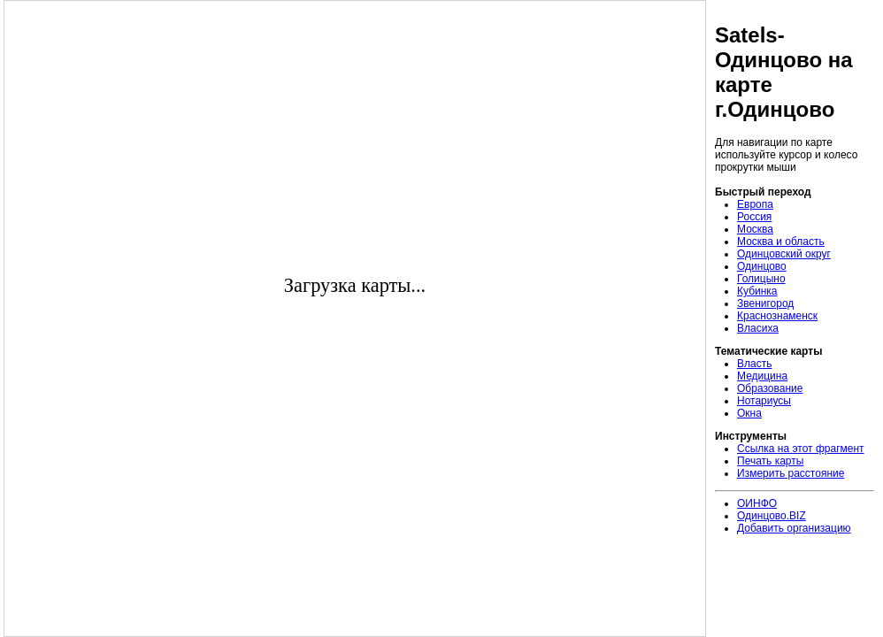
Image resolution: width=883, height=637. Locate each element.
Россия (754, 217)
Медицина (762, 376)
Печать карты (770, 461)
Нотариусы (764, 401)
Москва (755, 229)
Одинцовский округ (784, 254)
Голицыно (761, 278)
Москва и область (781, 241)
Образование (769, 388)
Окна (749, 413)
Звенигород (765, 303)
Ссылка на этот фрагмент (800, 448)
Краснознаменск (777, 316)
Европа (755, 204)
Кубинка (757, 291)
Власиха (758, 328)
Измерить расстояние (790, 473)
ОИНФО (757, 503)
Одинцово (762, 266)
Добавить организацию (794, 528)
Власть (754, 363)
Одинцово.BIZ (771, 516)
